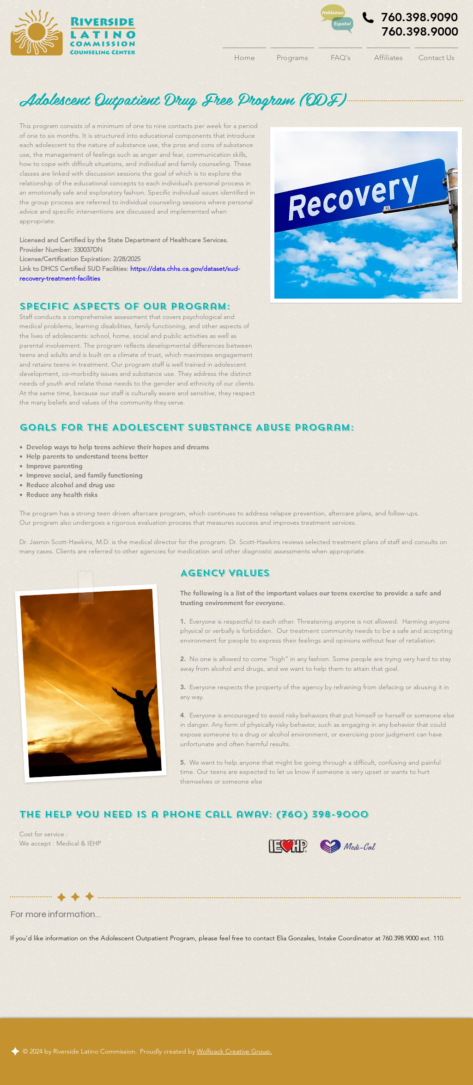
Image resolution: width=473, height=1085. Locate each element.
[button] (292, 54)
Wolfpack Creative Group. (234, 1051)
